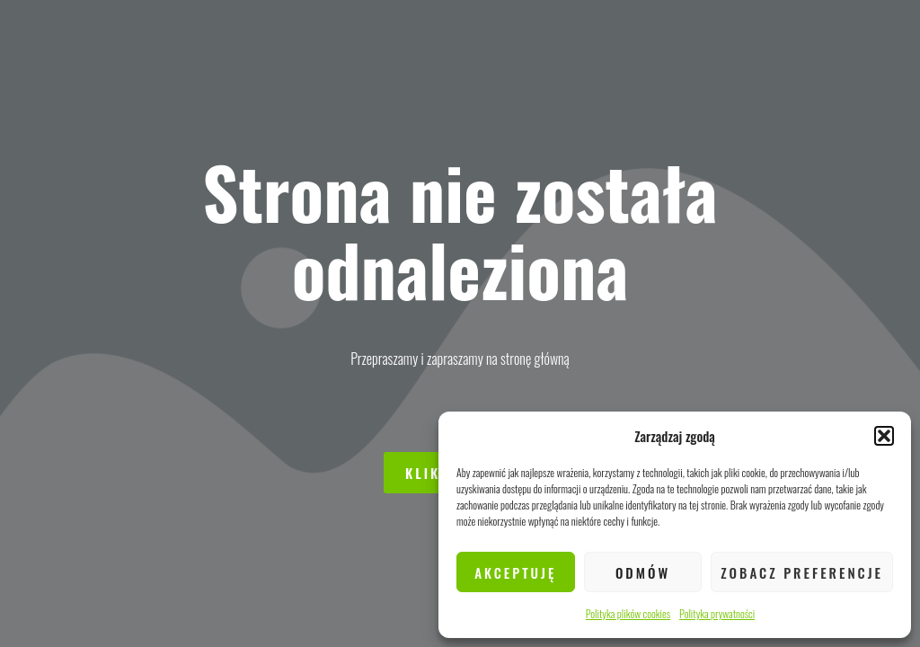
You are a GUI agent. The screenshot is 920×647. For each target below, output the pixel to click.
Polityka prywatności (717, 613)
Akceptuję (515, 572)
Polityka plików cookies (628, 613)
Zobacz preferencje (802, 572)
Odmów (642, 572)
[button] (884, 436)
